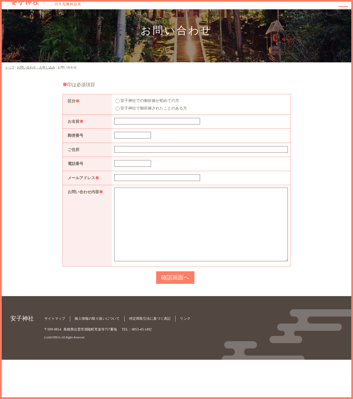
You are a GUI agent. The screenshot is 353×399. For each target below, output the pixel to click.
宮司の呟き (325, 11)
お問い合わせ (340, 16)
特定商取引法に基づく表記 (150, 358)
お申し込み (309, 14)
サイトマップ (54, 358)
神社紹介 (278, 6)
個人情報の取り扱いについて (97, 358)
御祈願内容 (293, 6)
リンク (186, 358)
